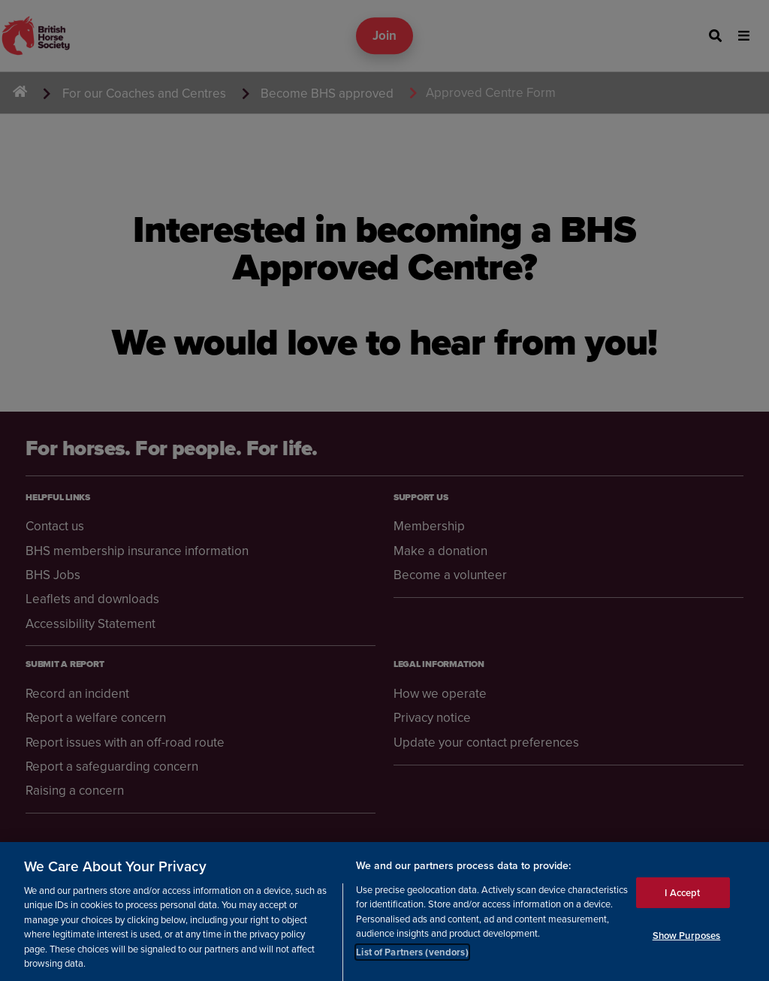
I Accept (682, 899)
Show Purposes (687, 943)
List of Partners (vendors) (412, 959)
